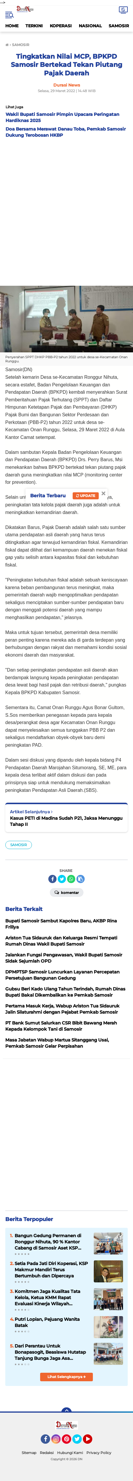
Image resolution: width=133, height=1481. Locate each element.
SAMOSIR (119, 25)
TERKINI (34, 25)
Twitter (79, 1441)
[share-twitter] (62, 879)
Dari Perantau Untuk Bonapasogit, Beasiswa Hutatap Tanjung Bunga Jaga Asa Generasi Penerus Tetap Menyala (51, 1352)
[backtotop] (66, 1412)
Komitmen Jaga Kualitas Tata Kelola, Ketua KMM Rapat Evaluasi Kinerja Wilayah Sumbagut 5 (47, 1298)
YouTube (91, 1441)
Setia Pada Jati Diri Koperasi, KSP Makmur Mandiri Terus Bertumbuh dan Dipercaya (51, 1270)
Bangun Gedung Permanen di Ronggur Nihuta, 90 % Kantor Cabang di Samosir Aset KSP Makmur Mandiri (48, 1242)
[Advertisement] (66, 210)
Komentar (66, 892)
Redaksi (47, 1452)
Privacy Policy (98, 1452)
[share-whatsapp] (71, 879)
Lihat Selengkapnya (66, 1377)
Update (85, 495)
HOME (11, 25)
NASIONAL (90, 25)
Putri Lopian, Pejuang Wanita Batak (47, 1322)
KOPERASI (61, 25)
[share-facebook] (52, 879)
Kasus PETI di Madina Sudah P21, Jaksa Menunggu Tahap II (66, 821)
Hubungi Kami (70, 1452)
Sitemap (29, 1452)
